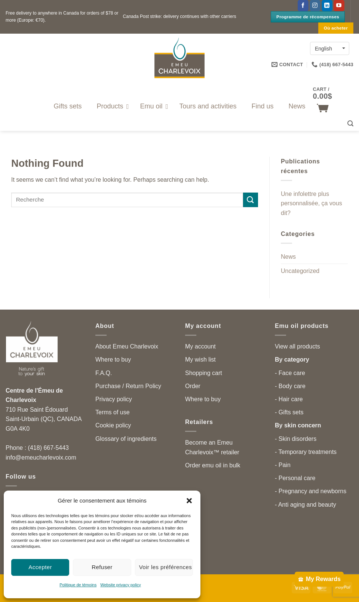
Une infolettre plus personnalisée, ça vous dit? (311, 203)
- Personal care (295, 478)
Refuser (102, 567)
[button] (189, 500)
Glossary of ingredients (126, 439)
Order (192, 386)
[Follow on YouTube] (339, 5)
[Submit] (250, 200)
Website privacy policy (120, 585)
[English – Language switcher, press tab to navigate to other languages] (329, 48)
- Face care (290, 373)
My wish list (200, 359)
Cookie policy (113, 425)
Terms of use (112, 412)
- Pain (283, 465)
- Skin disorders (295, 439)
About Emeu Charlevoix (126, 346)
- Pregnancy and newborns (310, 491)
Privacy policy (113, 399)
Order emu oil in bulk (212, 465)
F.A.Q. (103, 373)
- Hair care (289, 399)
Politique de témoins (77, 585)
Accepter (40, 567)
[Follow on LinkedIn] (327, 5)
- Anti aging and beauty (305, 504)
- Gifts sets (289, 412)
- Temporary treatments (306, 452)
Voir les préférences (165, 567)
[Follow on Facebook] (303, 5)
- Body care (290, 386)
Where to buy (113, 359)
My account (200, 346)
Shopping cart (203, 373)
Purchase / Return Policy (128, 386)
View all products (297, 346)
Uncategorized (300, 271)
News (288, 257)
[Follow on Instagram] (315, 5)
